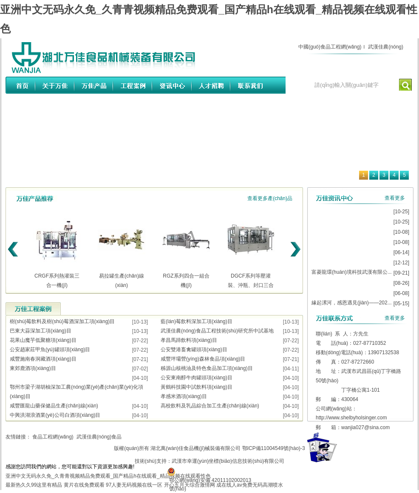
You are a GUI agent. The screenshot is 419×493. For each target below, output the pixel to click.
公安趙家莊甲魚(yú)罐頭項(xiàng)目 (50, 350)
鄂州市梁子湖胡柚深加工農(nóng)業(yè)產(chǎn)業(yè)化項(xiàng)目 (76, 391)
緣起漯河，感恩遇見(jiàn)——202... (351, 303)
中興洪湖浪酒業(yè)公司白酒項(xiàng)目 (55, 415)
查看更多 (395, 198)
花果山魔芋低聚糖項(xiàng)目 (43, 340)
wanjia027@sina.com (365, 427)
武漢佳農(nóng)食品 (99, 437)
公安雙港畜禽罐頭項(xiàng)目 (194, 350)
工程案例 (33, 308)
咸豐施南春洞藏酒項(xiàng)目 (43, 359)
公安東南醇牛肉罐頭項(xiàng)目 (196, 378)
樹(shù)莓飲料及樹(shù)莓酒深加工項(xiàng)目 (62, 321)
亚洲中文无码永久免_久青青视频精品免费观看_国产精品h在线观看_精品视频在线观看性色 (108, 476)
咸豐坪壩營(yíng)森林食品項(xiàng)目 (203, 359)
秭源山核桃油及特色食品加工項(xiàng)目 (207, 368)
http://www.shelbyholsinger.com (351, 418)
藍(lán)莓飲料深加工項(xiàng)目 (196, 321)
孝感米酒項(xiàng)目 (184, 396)
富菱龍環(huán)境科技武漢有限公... (351, 272)
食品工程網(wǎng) (53, 437)
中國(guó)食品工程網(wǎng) (330, 47)
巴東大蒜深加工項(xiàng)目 (40, 331)
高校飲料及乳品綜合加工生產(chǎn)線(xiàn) (210, 406)
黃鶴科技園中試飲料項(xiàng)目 (196, 387)
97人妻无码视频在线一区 (134, 485)
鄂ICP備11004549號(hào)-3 (273, 448)
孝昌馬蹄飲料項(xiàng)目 (189, 340)
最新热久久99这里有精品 (34, 485)
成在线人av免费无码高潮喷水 (249, 485)
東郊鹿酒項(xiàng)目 (33, 368)
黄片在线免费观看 (84, 485)
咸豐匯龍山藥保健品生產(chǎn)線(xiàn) (54, 406)
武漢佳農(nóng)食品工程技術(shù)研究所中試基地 (217, 331)
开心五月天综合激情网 (189, 485)
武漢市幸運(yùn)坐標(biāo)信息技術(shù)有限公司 (228, 461)
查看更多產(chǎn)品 (269, 198)
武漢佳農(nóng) (385, 47)
